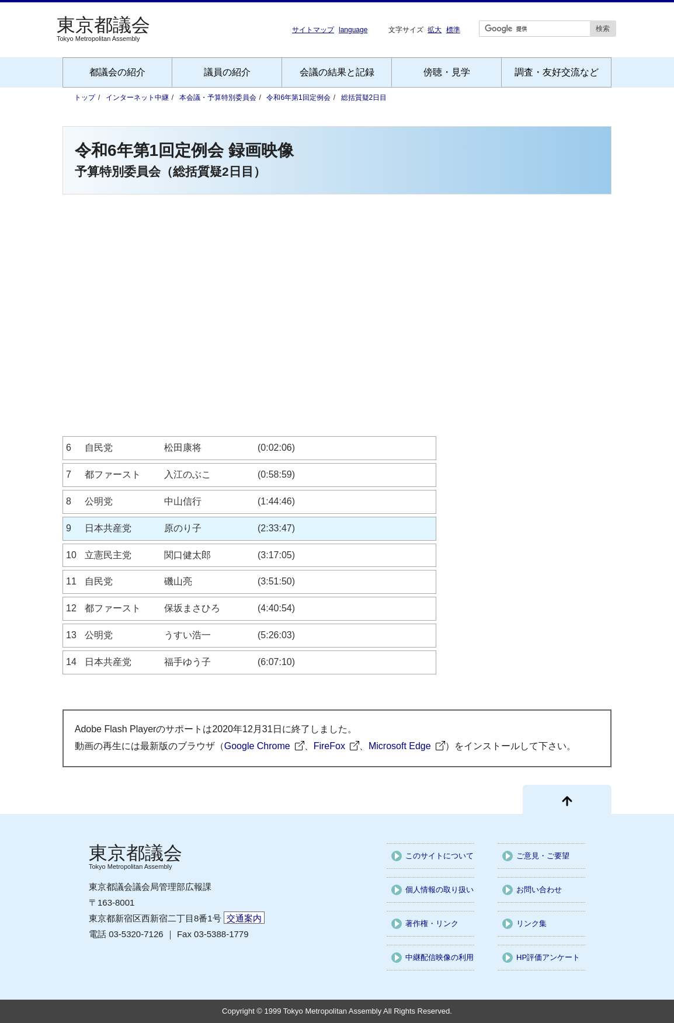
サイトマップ (313, 29)
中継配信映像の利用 (439, 957)
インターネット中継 (137, 97)
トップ (84, 97)
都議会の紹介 (117, 72)
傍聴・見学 (446, 72)
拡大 (435, 29)
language (353, 29)
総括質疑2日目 (364, 97)
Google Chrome (257, 746)
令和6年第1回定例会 (298, 97)
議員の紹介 (227, 72)
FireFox (329, 746)
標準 (453, 29)
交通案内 (244, 918)
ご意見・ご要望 (542, 855)
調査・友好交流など (557, 72)
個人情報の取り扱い (439, 889)
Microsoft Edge (400, 746)
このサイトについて (439, 855)
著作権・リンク (431, 923)
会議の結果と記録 (337, 72)
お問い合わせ (539, 889)
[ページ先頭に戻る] (567, 799)
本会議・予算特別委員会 (217, 97)
